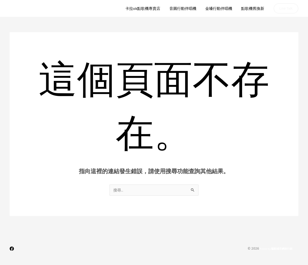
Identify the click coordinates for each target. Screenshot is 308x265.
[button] (286, 8)
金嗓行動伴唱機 (220, 8)
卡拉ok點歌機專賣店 (147, 8)
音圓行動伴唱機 (186, 8)
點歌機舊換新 (253, 8)
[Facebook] (12, 249)
